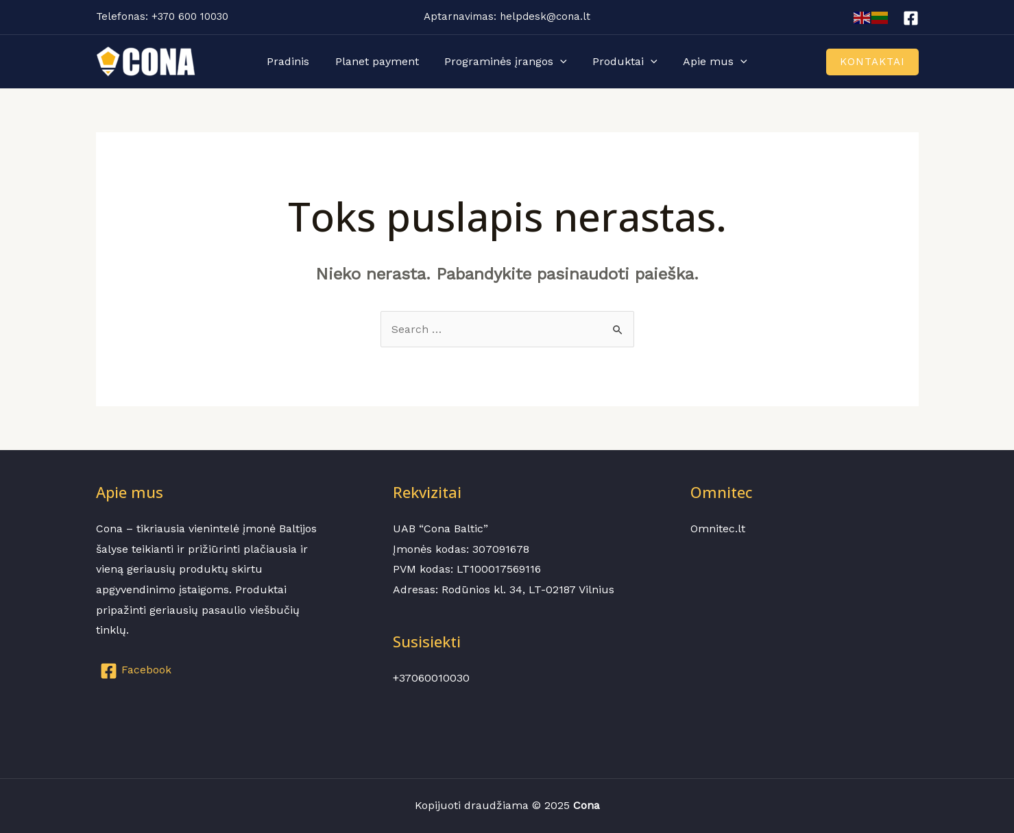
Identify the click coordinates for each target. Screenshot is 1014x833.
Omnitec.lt (717, 528)
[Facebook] (911, 18)
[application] (560, 62)
